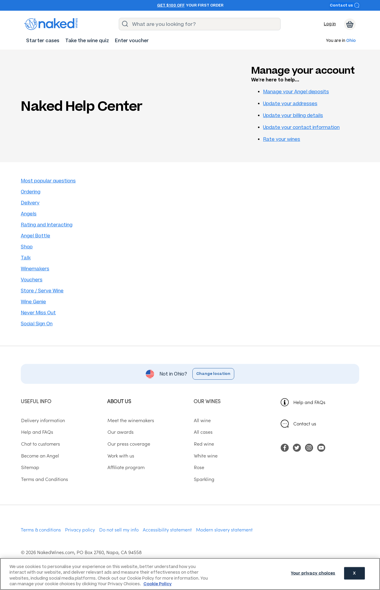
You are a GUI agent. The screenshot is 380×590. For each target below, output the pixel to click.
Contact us (345, 5)
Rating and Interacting (46, 225)
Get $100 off (171, 5)
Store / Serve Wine (42, 291)
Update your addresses (290, 103)
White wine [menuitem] (205, 455)
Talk (26, 258)
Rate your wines (281, 139)
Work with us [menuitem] (120, 455)
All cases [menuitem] (203, 432)
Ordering (30, 192)
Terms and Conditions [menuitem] (44, 479)
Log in (330, 23)
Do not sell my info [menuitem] (119, 529)
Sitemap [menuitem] (30, 467)
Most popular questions (48, 181)
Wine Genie (33, 302)
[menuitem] (42, 40)
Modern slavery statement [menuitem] (224, 529)
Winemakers (35, 269)
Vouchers (31, 280)
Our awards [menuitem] (120, 432)
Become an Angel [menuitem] (40, 455)
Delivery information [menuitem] (43, 420)
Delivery (30, 203)
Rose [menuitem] (199, 467)
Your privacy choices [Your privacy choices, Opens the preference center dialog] (313, 573)
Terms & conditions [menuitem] (41, 529)
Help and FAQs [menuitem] (37, 432)
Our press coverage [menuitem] (128, 444)
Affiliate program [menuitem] (125, 467)
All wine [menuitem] (202, 420)
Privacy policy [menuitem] (80, 529)
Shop (27, 247)
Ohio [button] (351, 41)
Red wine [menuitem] (204, 444)
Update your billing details (293, 115)
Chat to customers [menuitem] (40, 444)
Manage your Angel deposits (296, 91)
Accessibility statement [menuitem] (167, 529)
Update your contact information (301, 127)
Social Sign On (37, 323)
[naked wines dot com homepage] (51, 24)
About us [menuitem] (119, 401)
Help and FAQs (309, 402)
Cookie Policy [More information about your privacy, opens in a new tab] (157, 583)
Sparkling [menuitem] (204, 479)
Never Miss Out (38, 312)
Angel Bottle (35, 236)
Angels (29, 214)
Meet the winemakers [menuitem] (130, 420)
